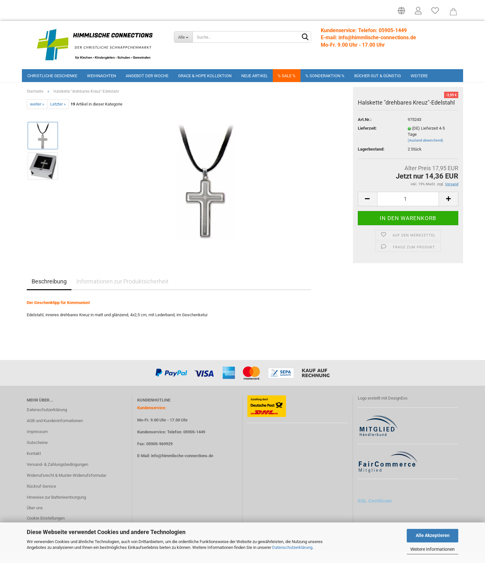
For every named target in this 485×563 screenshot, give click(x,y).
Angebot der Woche (147, 75)
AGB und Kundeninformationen (55, 433)
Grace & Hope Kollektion (205, 75)
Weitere (419, 75)
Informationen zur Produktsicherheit (122, 294)
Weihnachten (101, 75)
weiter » (37, 117)
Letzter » (58, 117)
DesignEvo (397, 411)
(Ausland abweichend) (425, 153)
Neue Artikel (254, 75)
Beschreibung (49, 294)
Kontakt (34, 466)
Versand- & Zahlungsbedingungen (57, 477)
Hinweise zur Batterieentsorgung (56, 509)
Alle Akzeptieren (433, 535)
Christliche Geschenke (52, 75)
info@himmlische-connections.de (182, 468)
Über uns (35, 520)
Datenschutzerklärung (292, 547)
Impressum (37, 444)
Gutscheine (37, 455)
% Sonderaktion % (325, 75)
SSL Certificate (375, 513)
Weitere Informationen (432, 549)
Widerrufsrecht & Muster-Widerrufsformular (66, 487)
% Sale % (287, 75)
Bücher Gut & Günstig (377, 75)
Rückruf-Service (41, 498)
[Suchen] (305, 37)
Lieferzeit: (367, 141)
